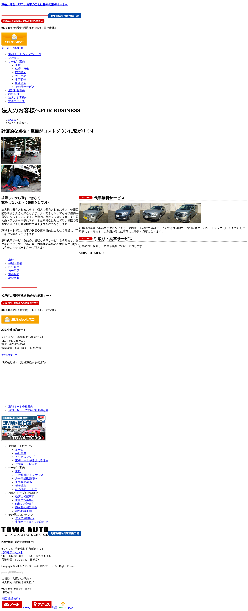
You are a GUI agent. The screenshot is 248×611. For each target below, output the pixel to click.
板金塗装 (20, 83)
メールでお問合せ (12, 47)
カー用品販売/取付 (26, 478)
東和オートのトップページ (24, 54)
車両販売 (20, 79)
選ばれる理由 (16, 90)
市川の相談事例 (24, 500)
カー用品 (20, 75)
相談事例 (13, 94)
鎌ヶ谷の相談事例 (26, 507)
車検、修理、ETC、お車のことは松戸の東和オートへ (34, 4)
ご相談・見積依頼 (26, 464)
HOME (12, 119)
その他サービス (24, 86)
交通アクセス (16, 101)
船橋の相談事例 (24, 503)
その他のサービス (26, 489)
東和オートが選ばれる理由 (31, 460)
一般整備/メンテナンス (29, 474)
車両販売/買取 (23, 482)
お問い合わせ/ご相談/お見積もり (28, 410)
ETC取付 (20, 72)
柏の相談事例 (23, 511)
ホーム (19, 449)
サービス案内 (16, 61)
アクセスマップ (9, 355)
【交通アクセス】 (12, 552)
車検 (18, 65)
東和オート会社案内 (20, 406)
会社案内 (13, 57)
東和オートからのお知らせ (31, 521)
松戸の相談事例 (24, 496)
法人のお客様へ (18, 97)
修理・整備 (22, 68)
